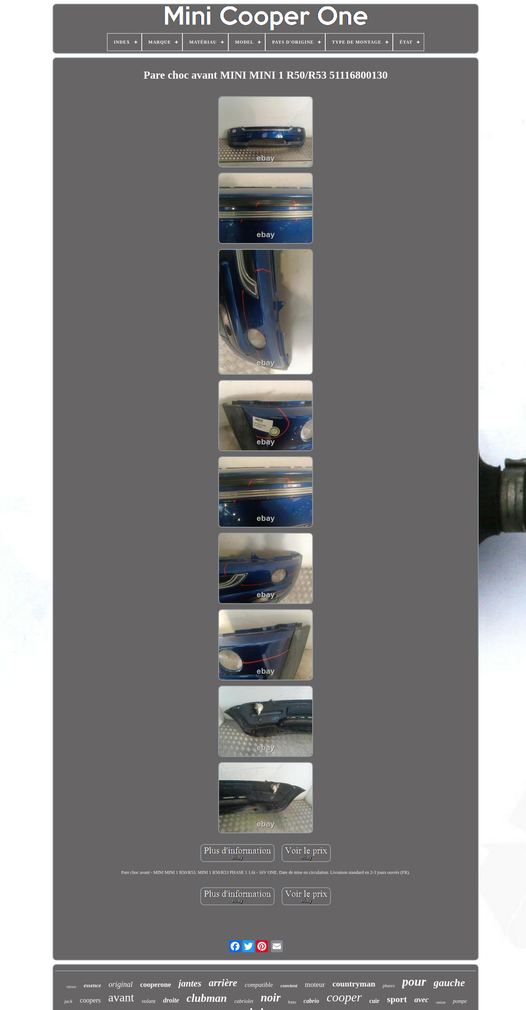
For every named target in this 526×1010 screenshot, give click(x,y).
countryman (353, 983)
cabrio (311, 1001)
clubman (207, 998)
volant (148, 1001)
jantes (189, 983)
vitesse (71, 987)
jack (68, 1001)
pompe (460, 1001)
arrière (223, 982)
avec (421, 999)
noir (271, 997)
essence (92, 985)
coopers (90, 1000)
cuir (374, 1001)
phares (389, 985)
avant (121, 997)
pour (414, 981)
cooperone (155, 984)
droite (171, 1000)
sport (397, 999)
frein (292, 1002)
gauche (449, 982)
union (440, 1002)
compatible (259, 984)
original (120, 984)
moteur (315, 984)
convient (289, 985)
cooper (343, 997)
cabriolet (243, 1001)
